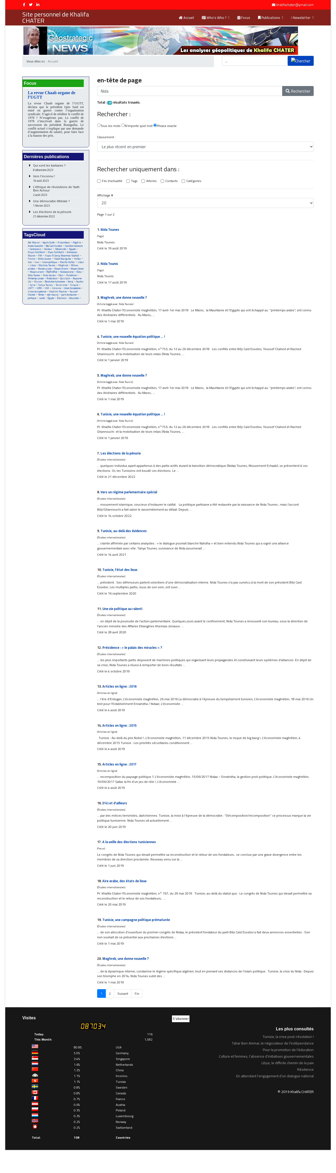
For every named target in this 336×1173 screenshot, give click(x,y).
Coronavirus (56, 251)
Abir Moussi (34, 244)
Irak (64, 265)
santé (74, 306)
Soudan (41, 292)
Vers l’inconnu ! (57, 180)
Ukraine (32, 299)
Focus (243, 17)
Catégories (196, 182)
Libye (71, 268)
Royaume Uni (35, 289)
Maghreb (54, 271)
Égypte (31, 309)
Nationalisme (67, 278)
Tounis (110, 266)
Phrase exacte (167, 126)
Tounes (110, 231)
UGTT (57, 295)
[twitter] (31, 4)
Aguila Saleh (50, 244)
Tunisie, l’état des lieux (121, 581)
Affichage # (105, 196)
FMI (66, 258)
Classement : (106, 138)
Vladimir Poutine (37, 302)
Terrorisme (33, 295)
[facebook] (24, 4)
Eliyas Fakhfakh (61, 255)
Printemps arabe (37, 285)
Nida (79, 278)
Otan (64, 282)
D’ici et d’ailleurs (115, 821)
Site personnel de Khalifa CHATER (55, 17)
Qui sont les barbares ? (57, 169)
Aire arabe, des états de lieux (126, 901)
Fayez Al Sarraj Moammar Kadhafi (54, 260)
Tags (135, 182)
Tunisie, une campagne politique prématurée (138, 941)
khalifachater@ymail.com (295, 5)
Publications (269, 17)
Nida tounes (52, 282)
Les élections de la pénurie (57, 216)
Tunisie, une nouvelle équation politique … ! (135, 341)
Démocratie (34, 255)
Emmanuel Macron (51, 258)
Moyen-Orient (70, 275)
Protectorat (54, 285)
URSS (66, 295)
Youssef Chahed (57, 302)
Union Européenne (49, 299)
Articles (152, 182)
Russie (49, 288)
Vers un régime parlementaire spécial (131, 501)
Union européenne (71, 299)
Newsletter (301, 17)
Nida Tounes (36, 282)
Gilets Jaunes (75, 261)
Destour (70, 251)
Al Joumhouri (66, 244)
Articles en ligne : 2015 (120, 741)
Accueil (186, 17)
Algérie (32, 247)
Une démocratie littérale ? (57, 205)
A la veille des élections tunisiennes (131, 861)
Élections (43, 309)
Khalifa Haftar (48, 268)
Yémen (71, 302)
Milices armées (70, 272)
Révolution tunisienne (67, 289)
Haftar (55, 265)
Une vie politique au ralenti (124, 621)
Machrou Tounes (36, 272)
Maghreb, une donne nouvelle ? (125, 301)
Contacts (173, 182)
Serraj (31, 292)
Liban (62, 268)
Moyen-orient (35, 278)
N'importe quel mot (138, 126)
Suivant (122, 1017)
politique (63, 306)
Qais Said (68, 285)
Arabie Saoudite (47, 248)
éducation (56, 309)
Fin (137, 1017)
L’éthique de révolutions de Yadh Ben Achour (57, 192)
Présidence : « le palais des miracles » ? (134, 661)
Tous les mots (109, 126)
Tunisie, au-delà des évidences (126, 541)
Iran (71, 265)
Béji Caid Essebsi (67, 248)
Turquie (47, 295)
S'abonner (181, 1042)
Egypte (46, 255)
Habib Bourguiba (39, 265)
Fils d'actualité (112, 182)
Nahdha (50, 278)
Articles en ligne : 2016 (120, 701)
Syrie (50, 292)
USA (74, 295)
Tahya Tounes (63, 292)
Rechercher (298, 91)
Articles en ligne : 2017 (120, 781)
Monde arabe (35, 275)
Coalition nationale (37, 251)
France (61, 261)
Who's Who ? (214, 17)
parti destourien (47, 306)
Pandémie (75, 282)
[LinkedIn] (37, 4)
